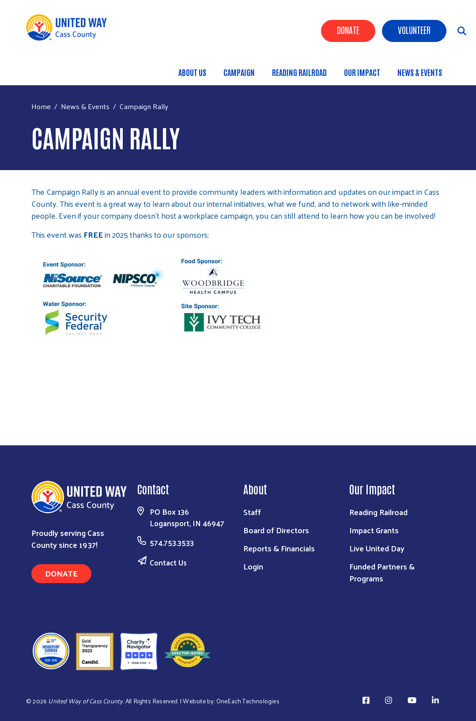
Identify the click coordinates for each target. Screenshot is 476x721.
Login (253, 566)
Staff (252, 512)
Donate (348, 29)
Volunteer (414, 29)
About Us (192, 72)
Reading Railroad (299, 72)
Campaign (239, 72)
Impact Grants (374, 530)
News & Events (419, 72)
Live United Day (376, 548)
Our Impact (362, 72)
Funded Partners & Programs (382, 572)
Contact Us (168, 562)
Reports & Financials (279, 548)
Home (41, 106)
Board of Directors (276, 530)
